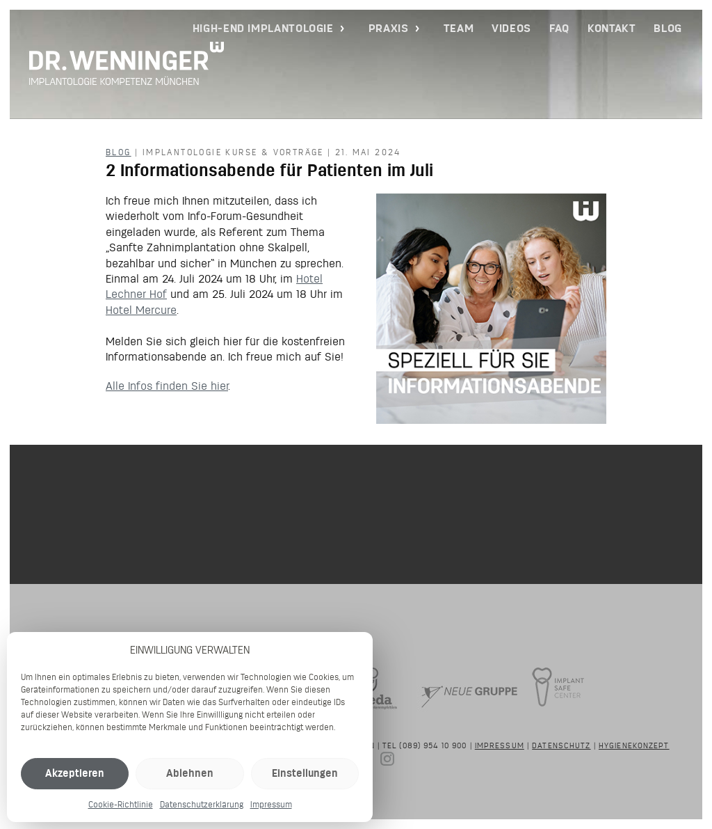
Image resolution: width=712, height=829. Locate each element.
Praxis (389, 28)
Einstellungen (305, 773)
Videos (511, 28)
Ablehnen (189, 773)
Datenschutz (561, 745)
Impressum (271, 804)
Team (459, 28)
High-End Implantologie (263, 28)
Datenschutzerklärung (201, 804)
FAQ (559, 28)
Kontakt (612, 28)
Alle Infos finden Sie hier (167, 386)
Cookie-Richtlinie (120, 804)
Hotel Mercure (141, 310)
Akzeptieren (74, 773)
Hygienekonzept (634, 745)
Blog (668, 28)
